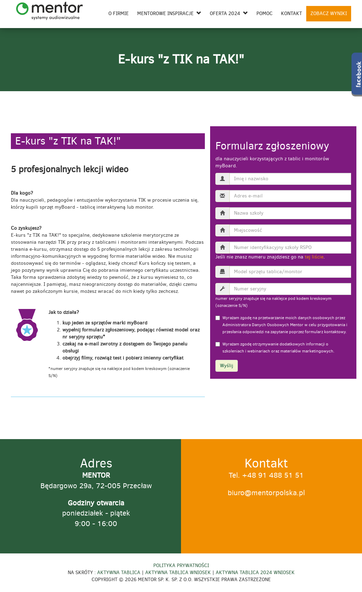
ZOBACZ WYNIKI (328, 13)
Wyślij (226, 365)
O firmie (118, 13)
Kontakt (291, 13)
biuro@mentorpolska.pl (266, 493)
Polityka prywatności (181, 565)
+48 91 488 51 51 (273, 475)
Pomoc (264, 13)
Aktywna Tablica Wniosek (178, 572)
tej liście (314, 257)
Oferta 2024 (229, 13)
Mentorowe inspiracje (169, 13)
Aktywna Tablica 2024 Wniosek (255, 572)
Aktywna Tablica (118, 572)
